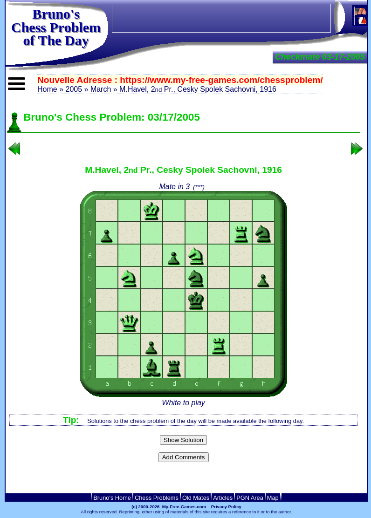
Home (47, 89)
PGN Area (249, 497)
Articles (223, 497)
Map (273, 497)
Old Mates (195, 497)
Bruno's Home (112, 497)
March (100, 89)
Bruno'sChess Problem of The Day (56, 27)
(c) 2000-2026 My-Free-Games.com (168, 506)
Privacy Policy (226, 506)
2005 (73, 89)
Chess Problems (157, 497)
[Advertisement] (184, 480)
